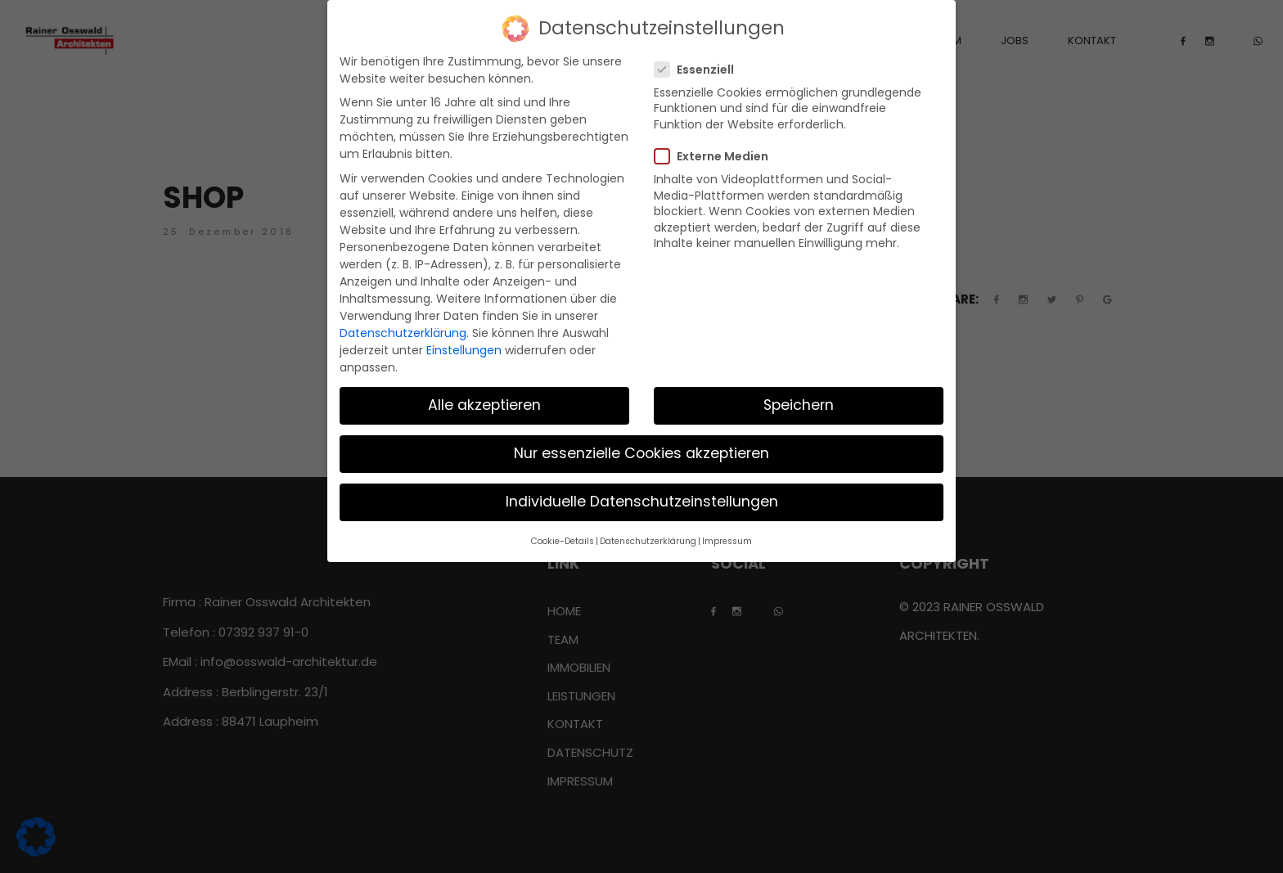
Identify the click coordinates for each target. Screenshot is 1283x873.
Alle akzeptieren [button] (484, 405)
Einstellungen (464, 350)
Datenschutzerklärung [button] (648, 541)
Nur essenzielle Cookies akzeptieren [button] (641, 453)
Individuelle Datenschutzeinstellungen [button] (642, 501)
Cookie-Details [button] (562, 541)
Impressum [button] (727, 541)
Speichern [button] (798, 405)
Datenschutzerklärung (403, 333)
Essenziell (699, 69)
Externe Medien (716, 156)
